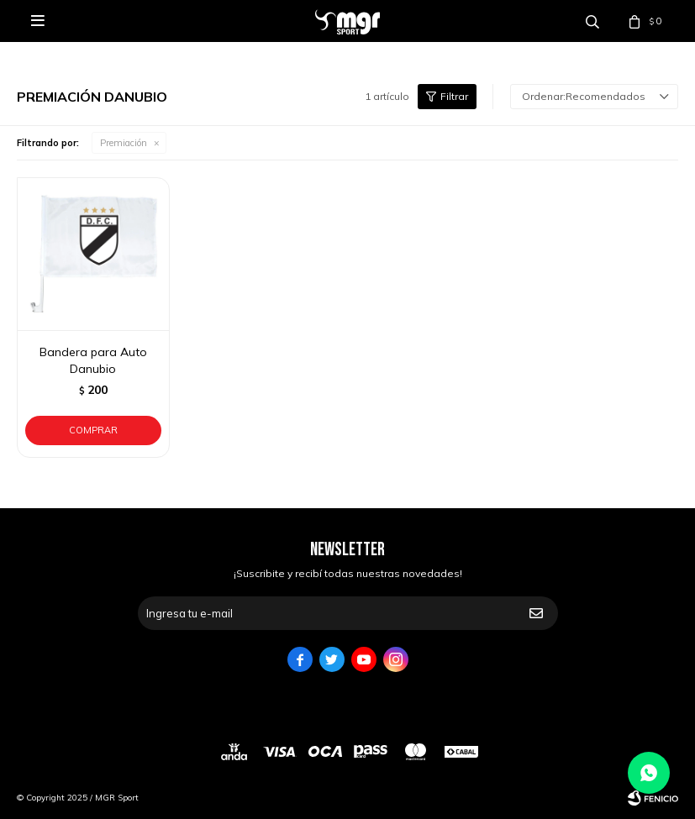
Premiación (123, 143)
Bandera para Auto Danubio (93, 360)
